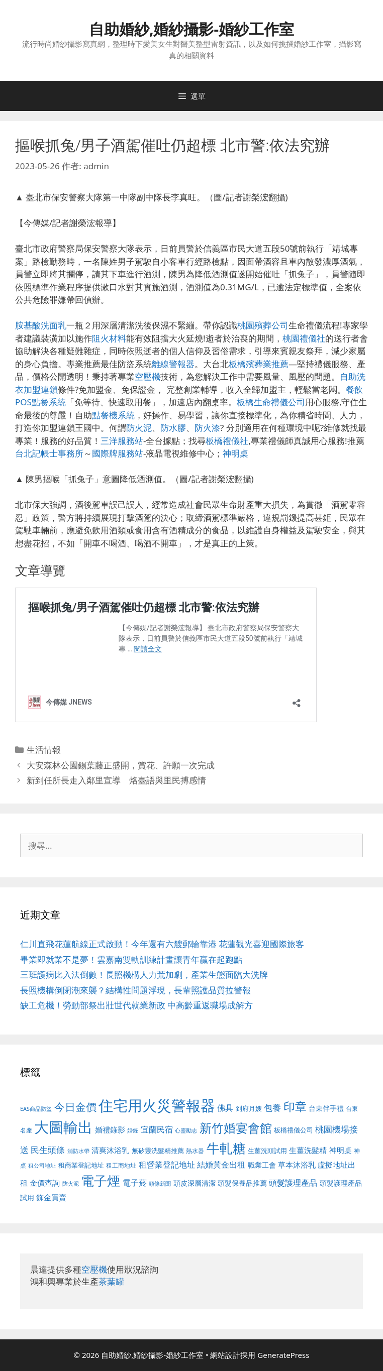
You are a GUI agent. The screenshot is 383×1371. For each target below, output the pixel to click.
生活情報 (44, 749)
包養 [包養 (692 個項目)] (272, 1107)
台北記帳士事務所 (49, 453)
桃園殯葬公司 (263, 325)
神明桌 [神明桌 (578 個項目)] (340, 1150)
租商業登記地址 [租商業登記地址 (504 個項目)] (81, 1165)
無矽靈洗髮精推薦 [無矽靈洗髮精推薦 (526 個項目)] (158, 1150)
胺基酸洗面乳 (40, 325)
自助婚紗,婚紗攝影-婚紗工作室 (191, 29)
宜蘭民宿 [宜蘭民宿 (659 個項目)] (157, 1129)
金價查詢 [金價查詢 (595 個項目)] (45, 1183)
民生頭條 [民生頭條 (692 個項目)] (48, 1150)
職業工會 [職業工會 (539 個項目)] (262, 1165)
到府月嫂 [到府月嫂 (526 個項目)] (249, 1108)
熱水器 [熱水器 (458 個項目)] (195, 1151)
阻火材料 (109, 338)
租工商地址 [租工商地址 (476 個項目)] (121, 1165)
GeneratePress (283, 1355)
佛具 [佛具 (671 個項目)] (225, 1107)
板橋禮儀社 (227, 440)
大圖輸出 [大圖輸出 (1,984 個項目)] (63, 1127)
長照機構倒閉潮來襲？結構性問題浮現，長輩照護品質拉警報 (135, 990)
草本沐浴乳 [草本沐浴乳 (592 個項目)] (297, 1165)
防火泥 (139, 427)
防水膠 (173, 427)
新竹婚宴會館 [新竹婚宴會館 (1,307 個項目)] (236, 1127)
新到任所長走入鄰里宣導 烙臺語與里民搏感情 (116, 780)
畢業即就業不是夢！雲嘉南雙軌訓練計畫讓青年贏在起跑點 (131, 959)
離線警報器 (173, 364)
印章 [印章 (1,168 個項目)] (295, 1106)
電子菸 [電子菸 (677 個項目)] (135, 1182)
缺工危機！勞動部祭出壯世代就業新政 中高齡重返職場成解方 (136, 1005)
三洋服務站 (122, 440)
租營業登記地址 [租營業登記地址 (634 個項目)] (167, 1164)
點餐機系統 (113, 415)
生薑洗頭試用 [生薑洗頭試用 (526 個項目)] (267, 1150)
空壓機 (147, 376)
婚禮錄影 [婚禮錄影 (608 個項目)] (110, 1129)
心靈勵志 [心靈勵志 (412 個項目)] (186, 1130)
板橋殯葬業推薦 (259, 364)
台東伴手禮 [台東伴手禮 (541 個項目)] (326, 1108)
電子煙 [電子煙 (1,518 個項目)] (100, 1181)
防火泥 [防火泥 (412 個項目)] (70, 1183)
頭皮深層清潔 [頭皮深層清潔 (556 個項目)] (194, 1183)
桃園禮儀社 (303, 338)
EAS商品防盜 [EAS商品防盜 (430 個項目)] (36, 1108)
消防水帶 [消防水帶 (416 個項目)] (78, 1151)
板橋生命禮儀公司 (271, 402)
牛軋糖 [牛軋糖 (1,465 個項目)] (226, 1148)
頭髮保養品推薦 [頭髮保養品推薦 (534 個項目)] (242, 1183)
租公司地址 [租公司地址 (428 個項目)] (42, 1165)
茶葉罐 (111, 1281)
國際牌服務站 (117, 453)
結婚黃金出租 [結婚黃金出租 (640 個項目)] (221, 1164)
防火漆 (207, 427)
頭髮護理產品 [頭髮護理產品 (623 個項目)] (293, 1182)
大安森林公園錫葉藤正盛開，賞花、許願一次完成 (121, 765)
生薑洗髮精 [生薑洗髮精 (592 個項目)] (308, 1150)
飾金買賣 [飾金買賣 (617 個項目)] (51, 1197)
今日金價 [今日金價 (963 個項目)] (75, 1107)
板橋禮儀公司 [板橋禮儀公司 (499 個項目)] (293, 1129)
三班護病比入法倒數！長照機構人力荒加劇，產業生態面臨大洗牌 (144, 974)
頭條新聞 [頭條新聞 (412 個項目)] (160, 1183)
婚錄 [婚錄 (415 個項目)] (132, 1130)
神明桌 (235, 453)
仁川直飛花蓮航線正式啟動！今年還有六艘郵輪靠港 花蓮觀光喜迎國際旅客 (162, 944)
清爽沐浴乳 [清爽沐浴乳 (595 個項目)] (110, 1150)
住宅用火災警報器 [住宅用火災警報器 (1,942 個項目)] (157, 1105)
